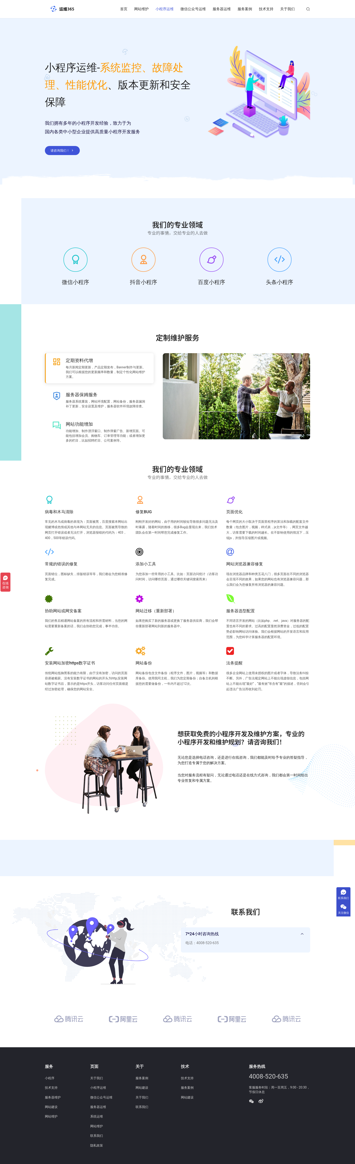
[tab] (245, 940)
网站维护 (141, 9)
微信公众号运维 (193, 9)
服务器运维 (222, 9)
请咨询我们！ (62, 150)
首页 (123, 9)
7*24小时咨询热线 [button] (202, 934)
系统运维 (96, 1117)
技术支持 (266, 9)
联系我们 (96, 1136)
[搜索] (308, 9)
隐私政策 (96, 1146)
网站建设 (51, 1108)
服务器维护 (53, 1098)
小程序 (49, 1079)
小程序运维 (165, 9)
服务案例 (245, 9)
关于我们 (287, 9)
